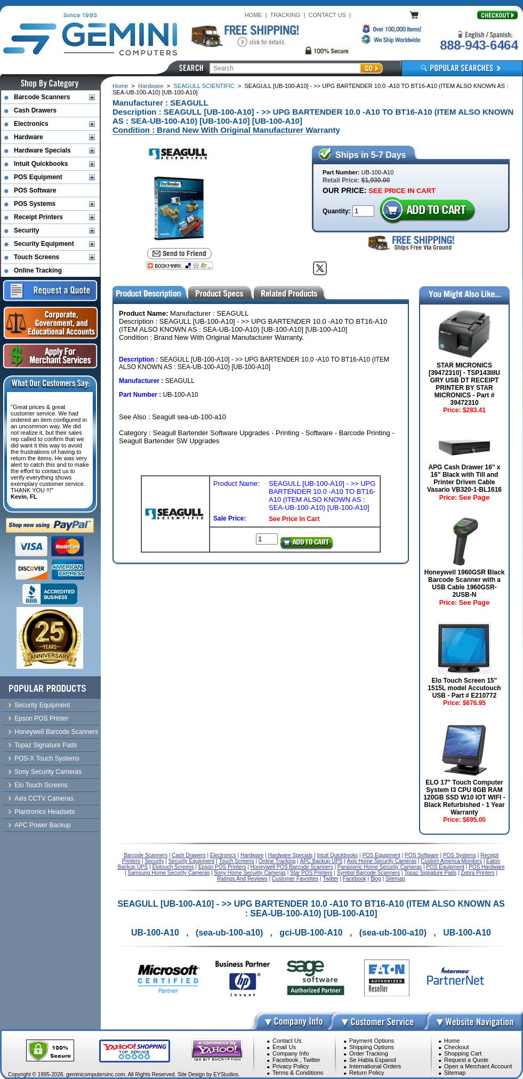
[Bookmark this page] (179, 265)
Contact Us (286, 1040)
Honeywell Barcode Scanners (56, 732)
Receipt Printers (38, 217)
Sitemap (454, 1072)
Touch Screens (36, 257)
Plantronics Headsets (44, 812)
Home (120, 86)
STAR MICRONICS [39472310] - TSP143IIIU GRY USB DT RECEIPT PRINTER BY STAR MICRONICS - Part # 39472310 (464, 384)
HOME (253, 15)
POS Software (35, 190)
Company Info (290, 1053)
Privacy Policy (290, 1066)
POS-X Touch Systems (46, 758)
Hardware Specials (42, 150)
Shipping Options (371, 1047)
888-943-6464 (479, 45)
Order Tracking (368, 1053)
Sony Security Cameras (48, 772)
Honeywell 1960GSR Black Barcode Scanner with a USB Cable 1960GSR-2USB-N (464, 583)
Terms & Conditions (297, 1072)
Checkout (456, 1047)
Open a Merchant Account (478, 1066)
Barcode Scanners (42, 97)
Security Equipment (44, 243)
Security (26, 230)
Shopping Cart (462, 1053)
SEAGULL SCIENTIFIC (204, 86)
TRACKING (285, 15)
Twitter (311, 1060)
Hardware (151, 86)
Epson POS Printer (41, 718)
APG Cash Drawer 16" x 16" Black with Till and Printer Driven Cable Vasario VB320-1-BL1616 (464, 478)
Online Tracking (38, 270)
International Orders (375, 1066)
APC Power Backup (42, 825)
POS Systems (34, 203)
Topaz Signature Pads (45, 745)
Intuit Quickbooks (41, 163)
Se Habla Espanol (372, 1060)
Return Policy (366, 1072)
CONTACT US (327, 15)
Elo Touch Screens (41, 785)
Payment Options (371, 1040)
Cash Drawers (35, 110)
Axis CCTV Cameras (44, 798)
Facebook (285, 1060)
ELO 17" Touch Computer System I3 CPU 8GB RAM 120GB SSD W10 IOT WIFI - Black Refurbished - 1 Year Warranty (464, 797)
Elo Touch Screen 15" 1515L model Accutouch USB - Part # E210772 (464, 688)
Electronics (31, 123)
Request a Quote (466, 1060)
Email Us (284, 1047)
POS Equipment (38, 177)
